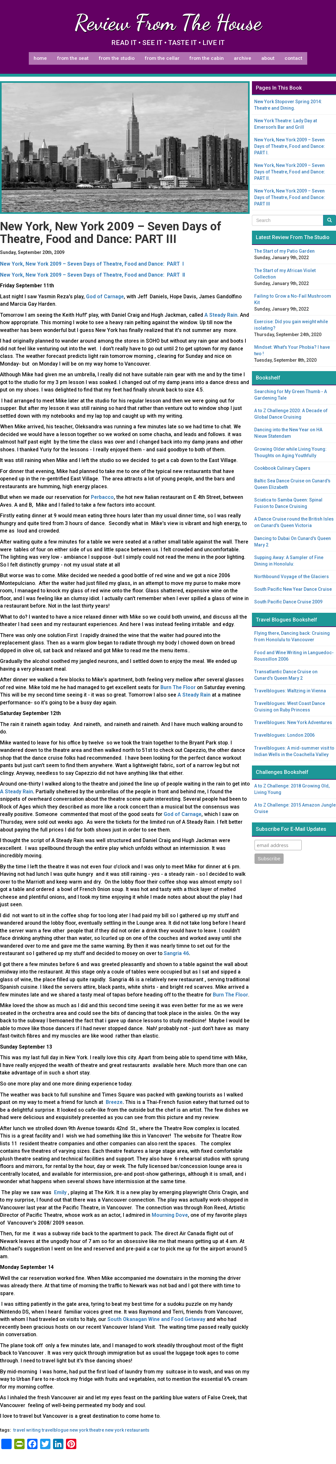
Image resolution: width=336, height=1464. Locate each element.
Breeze (114, 1102)
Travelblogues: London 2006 (284, 735)
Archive (242, 58)
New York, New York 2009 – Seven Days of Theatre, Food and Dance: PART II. (289, 172)
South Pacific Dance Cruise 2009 (288, 601)
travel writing (27, 1430)
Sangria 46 (176, 953)
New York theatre (87, 1430)
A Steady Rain (16, 791)
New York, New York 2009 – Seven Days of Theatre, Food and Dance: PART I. (289, 146)
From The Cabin (206, 58)
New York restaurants (127, 1430)
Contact (293, 58)
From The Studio (117, 58)
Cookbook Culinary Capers (282, 468)
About (268, 58)
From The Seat (73, 58)
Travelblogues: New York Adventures (293, 722)
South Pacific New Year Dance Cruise (293, 589)
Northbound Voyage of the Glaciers (291, 576)
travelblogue (55, 1430)
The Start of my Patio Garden (284, 251)
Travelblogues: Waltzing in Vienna (290, 690)
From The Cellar (162, 58)
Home (40, 58)
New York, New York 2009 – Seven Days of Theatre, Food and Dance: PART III (289, 197)
